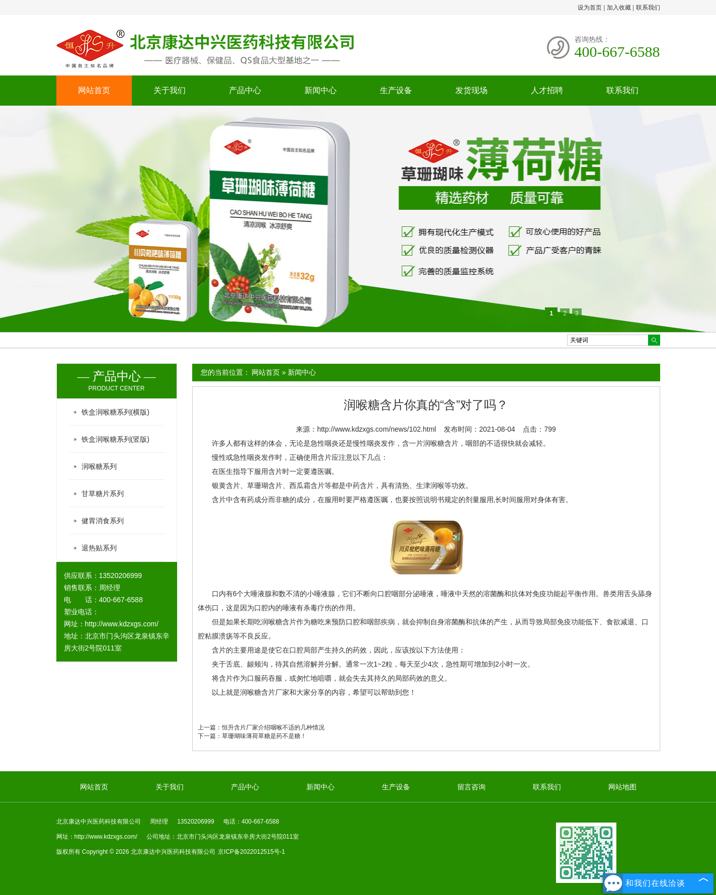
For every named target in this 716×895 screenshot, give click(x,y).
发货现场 (471, 90)
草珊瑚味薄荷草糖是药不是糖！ (264, 736)
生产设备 (396, 90)
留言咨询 (471, 787)
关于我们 (169, 90)
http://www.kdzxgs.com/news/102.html (376, 429)
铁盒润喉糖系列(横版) (115, 412)
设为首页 (590, 7)
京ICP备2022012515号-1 (251, 851)
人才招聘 (547, 90)
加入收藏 (619, 7)
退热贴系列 (99, 548)
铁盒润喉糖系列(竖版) (115, 439)
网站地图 (622, 787)
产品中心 (245, 90)
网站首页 (94, 90)
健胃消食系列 (103, 521)
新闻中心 (320, 90)
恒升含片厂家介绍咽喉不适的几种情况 (273, 727)
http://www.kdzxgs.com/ (121, 624)
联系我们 (648, 7)
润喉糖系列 (99, 466)
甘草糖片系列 (103, 494)
